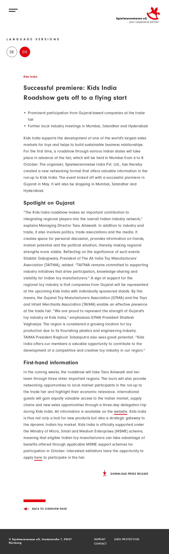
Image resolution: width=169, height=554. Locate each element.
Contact (100, 544)
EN (24, 53)
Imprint (100, 539)
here (38, 458)
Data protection (126, 539)
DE (12, 53)
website (120, 412)
